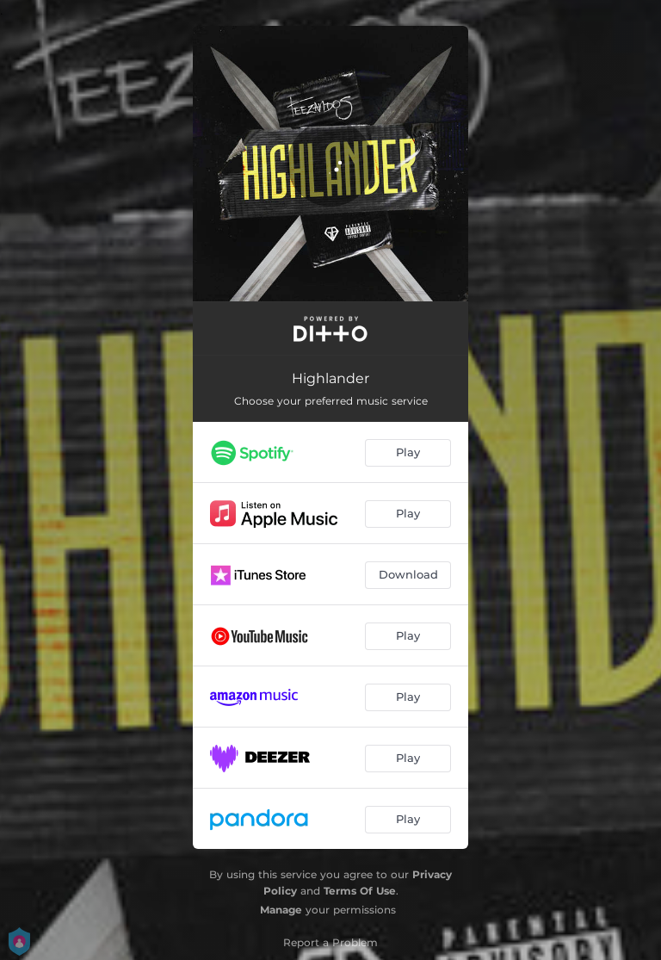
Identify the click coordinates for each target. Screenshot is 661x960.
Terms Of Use (360, 890)
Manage (281, 909)
